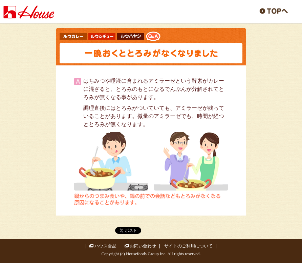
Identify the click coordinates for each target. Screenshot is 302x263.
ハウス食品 (105, 246)
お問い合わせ (143, 246)
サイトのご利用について (188, 246)
